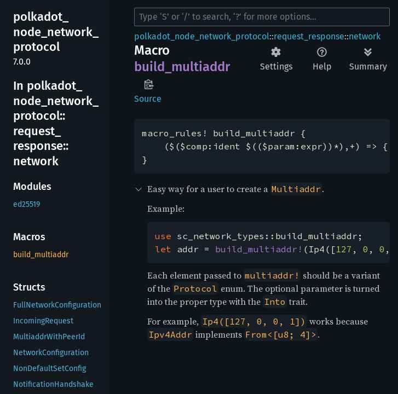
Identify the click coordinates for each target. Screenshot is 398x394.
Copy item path (149, 84)
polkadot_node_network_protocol (201, 36)
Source (147, 99)
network (364, 36)
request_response (309, 36)
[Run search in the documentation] (262, 17)
